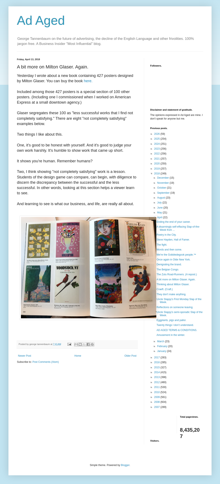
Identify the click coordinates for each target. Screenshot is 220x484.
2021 (157, 158)
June (160, 207)
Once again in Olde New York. (173, 259)
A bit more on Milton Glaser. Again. (176, 279)
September (163, 192)
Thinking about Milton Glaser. (173, 284)
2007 (157, 407)
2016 (157, 362)
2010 (157, 392)
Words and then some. (169, 249)
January (162, 351)
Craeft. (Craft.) (165, 289)
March (161, 341)
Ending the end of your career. (174, 221)
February (162, 346)
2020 (157, 163)
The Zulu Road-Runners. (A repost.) (177, 274)
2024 (157, 143)
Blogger (125, 465)
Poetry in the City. (166, 234)
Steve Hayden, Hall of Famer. (173, 239)
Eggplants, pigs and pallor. (171, 320)
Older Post (130, 355)
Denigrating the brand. (169, 264)
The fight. (162, 244)
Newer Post (24, 355)
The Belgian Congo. (168, 269)
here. (88, 81)
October (162, 187)
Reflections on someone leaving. (175, 307)
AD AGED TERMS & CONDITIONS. (177, 330)
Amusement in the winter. (171, 335)
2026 (157, 133)
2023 (157, 148)
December (163, 177)
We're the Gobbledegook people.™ (176, 254)
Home (77, 355)
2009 (157, 397)
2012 (157, 382)
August (161, 197)
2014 (157, 372)
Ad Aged (41, 20)
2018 (157, 173)
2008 (157, 402)
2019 (157, 168)
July (159, 202)
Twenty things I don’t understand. (175, 325)
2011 (157, 387)
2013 (157, 377)
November (163, 182)
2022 (157, 153)
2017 (157, 357)
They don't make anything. (171, 294)
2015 (157, 367)
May (160, 212)
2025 (157, 138)
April (160, 217)
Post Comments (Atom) (45, 361)
